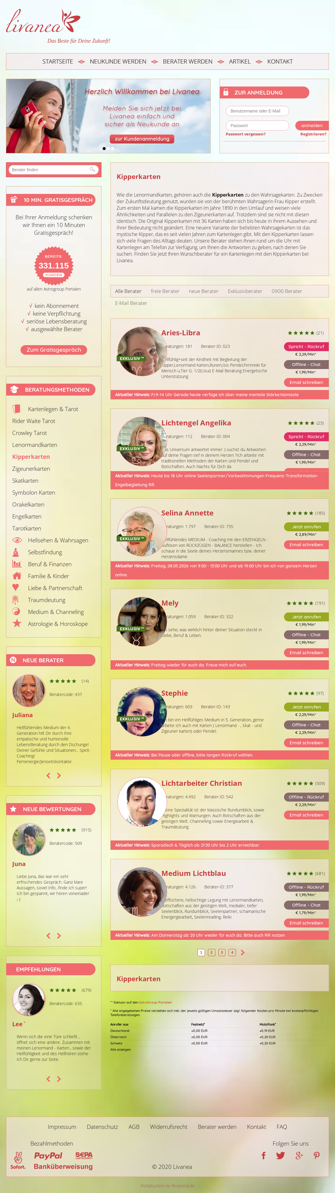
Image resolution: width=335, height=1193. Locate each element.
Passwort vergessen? (245, 134)
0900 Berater (287, 291)
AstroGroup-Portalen (155, 1002)
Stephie (174, 693)
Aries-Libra (180, 332)
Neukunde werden (118, 61)
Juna (19, 864)
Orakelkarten (28, 504)
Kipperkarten (31, 457)
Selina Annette (187, 513)
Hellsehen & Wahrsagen (58, 540)
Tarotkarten (26, 528)
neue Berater (204, 291)
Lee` (19, 1024)
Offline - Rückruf (306, 797)
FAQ (282, 1127)
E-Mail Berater (131, 303)
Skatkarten (25, 480)
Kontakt (280, 61)
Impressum (62, 1127)
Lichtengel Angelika (196, 422)
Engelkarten (26, 516)
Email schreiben (306, 382)
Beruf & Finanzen (50, 564)
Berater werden (187, 61)
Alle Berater (128, 291)
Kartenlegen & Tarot (53, 409)
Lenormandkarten (34, 445)
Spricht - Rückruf (306, 346)
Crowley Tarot (29, 433)
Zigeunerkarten (31, 469)
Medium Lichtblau (193, 873)
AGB (134, 1127)
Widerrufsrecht (168, 1127)
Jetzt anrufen (306, 527)
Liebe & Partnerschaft (55, 588)
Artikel (240, 61)
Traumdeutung (46, 600)
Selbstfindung (45, 552)
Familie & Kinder (48, 576)
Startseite (57, 61)
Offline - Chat (306, 364)
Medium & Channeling (56, 612)
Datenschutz (102, 1127)
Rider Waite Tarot (33, 421)
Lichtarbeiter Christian (201, 783)
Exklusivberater (245, 291)
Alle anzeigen (120, 1049)
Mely (170, 603)
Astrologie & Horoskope (58, 624)
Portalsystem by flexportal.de (167, 1186)
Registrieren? (313, 134)
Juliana (22, 715)
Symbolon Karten (33, 492)
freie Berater (165, 291)
